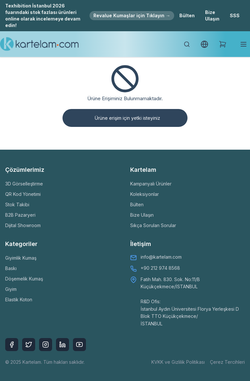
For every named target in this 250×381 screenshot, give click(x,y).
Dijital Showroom (23, 225)
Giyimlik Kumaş (20, 258)
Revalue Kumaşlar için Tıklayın (131, 15)
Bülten (187, 15)
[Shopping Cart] (222, 44)
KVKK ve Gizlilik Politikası (178, 362)
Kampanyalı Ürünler (151, 183)
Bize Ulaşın (212, 15)
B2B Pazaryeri (20, 215)
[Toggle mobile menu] (243, 44)
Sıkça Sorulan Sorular (153, 225)
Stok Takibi (17, 204)
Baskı (11, 268)
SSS (235, 15)
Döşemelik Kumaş (24, 278)
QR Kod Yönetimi (23, 194)
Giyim (11, 289)
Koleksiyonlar (144, 194)
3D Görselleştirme (24, 183)
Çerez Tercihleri (227, 362)
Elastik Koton (18, 299)
